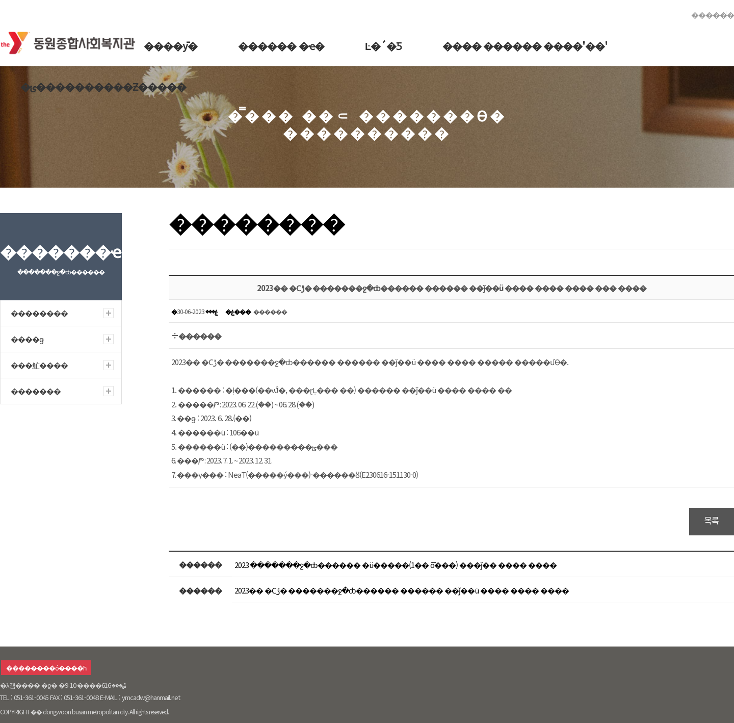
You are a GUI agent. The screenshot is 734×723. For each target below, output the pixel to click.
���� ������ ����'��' (525, 45)
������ (712, 14)
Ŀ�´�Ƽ (383, 45)
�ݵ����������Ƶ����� (103, 86)
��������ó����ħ (46, 668)
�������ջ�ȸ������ (71, 40)
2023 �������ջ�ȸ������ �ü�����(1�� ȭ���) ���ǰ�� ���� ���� (395, 564)
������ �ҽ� (281, 45)
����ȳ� (170, 45)
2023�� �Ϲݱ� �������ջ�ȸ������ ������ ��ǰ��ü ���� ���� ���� (401, 590)
